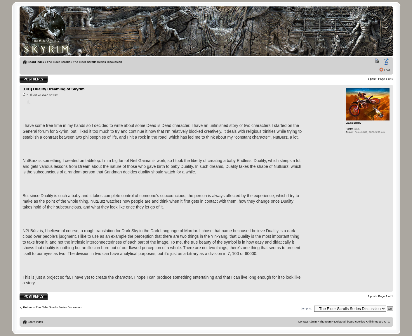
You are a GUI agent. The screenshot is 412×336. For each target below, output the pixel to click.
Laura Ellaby (353, 122)
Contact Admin (307, 321)
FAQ (387, 69)
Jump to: (306, 308)
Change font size (386, 62)
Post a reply (34, 79)
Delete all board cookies (349, 321)
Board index (35, 61)
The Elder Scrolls (58, 61)
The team (325, 321)
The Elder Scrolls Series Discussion (97, 61)
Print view (378, 62)
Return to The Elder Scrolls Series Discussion (52, 307)
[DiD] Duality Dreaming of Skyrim (53, 89)
